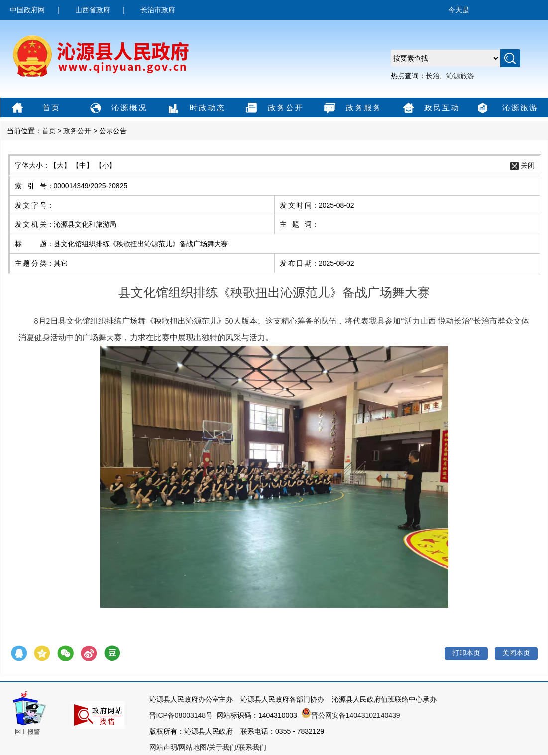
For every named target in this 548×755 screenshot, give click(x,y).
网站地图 (193, 747)
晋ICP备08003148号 (181, 715)
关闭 (528, 165)
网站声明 (163, 747)
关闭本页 (516, 653)
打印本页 (466, 653)
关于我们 (222, 747)
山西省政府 (92, 10)
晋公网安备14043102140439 (350, 715)
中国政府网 (27, 10)
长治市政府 (157, 10)
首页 (34, 108)
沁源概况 (117, 108)
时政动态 (195, 108)
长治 (432, 76)
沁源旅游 (460, 76)
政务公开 (273, 108)
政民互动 (429, 108)
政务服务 (351, 108)
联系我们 (252, 747)
